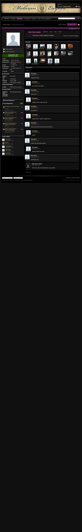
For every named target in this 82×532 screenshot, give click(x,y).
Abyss (18, 106)
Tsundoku (12, 129)
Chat (39, 19)
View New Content (72, 24)
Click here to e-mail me (16, 87)
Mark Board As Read (27, 181)
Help (78, 6)
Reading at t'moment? (10, 106)
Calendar (27, 19)
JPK (70, 56)
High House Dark (37, 165)
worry (49, 58)
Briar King (34, 157)
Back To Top (5, 181)
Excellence (35, 58)
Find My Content (7, 49)
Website (6, 19)
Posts (55, 31)
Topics (50, 31)
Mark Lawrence (35, 65)
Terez (56, 50)
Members (20, 19)
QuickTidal (12, 124)
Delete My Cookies (19, 181)
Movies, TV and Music (16, 62)
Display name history (8, 51)
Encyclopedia (46, 19)
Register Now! (67, 6)
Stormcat (49, 65)
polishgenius (8, 146)
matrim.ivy (56, 65)
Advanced (78, 19)
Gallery (33, 19)
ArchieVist (7, 153)
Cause (11, 113)
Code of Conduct (62, 24)
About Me (45, 31)
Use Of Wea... (42, 49)
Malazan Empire (6, 24)
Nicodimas (63, 50)
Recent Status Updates (34, 32)
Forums (13, 19)
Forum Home (11, 181)
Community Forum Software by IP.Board (71, 181)
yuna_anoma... (42, 63)
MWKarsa (63, 56)
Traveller (69, 49)
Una (28, 65)
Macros (7, 142)
